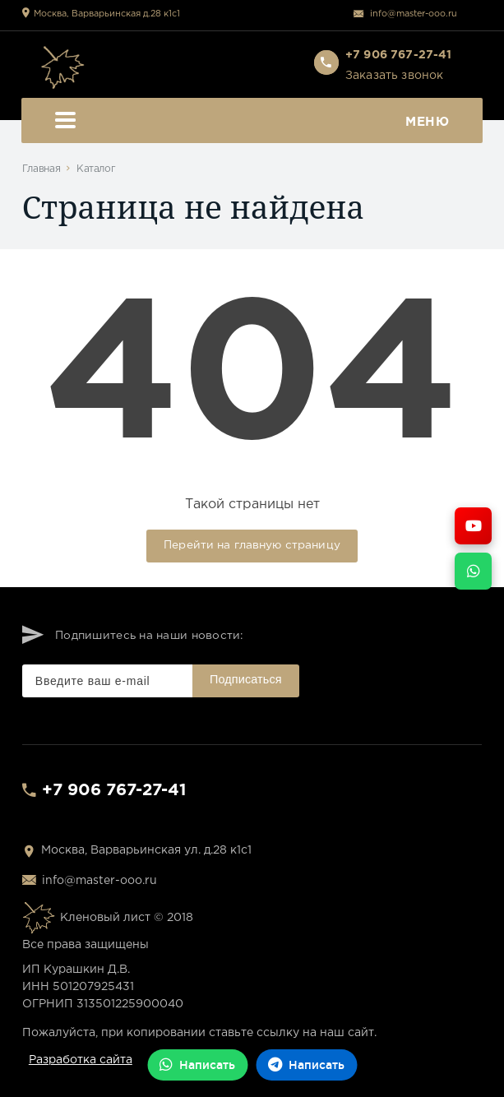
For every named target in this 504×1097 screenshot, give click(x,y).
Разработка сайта (80, 1060)
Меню (252, 122)
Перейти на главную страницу (252, 545)
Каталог (95, 169)
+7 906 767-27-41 (114, 790)
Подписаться (246, 679)
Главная (41, 169)
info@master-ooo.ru (413, 14)
